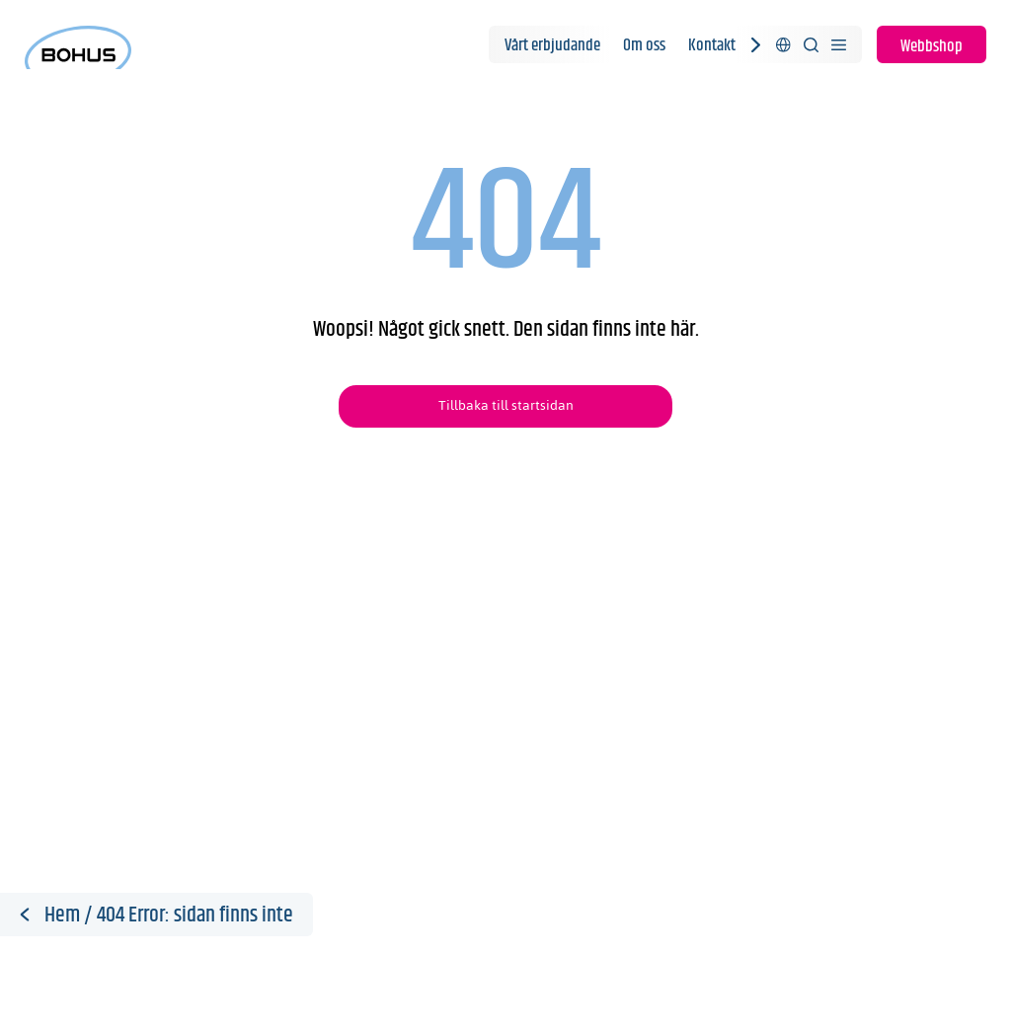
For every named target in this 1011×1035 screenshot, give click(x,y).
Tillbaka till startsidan (506, 405)
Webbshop (931, 46)
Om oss (644, 45)
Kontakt (712, 45)
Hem (62, 915)
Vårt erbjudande (552, 45)
